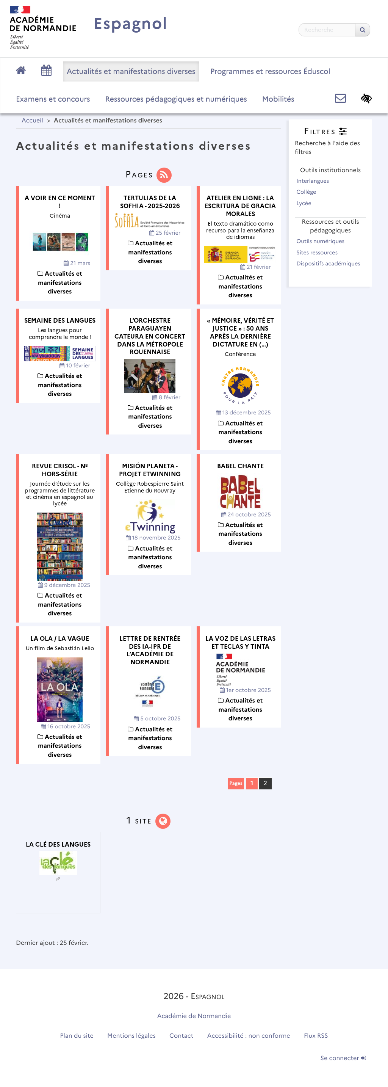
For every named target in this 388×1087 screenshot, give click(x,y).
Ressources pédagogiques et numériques (176, 99)
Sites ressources (320, 252)
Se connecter (343, 1058)
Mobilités (278, 99)
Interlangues (315, 180)
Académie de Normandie (194, 1016)
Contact (181, 1036)
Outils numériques (323, 241)
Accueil (32, 120)
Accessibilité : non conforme (248, 1036)
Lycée (307, 203)
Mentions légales (131, 1036)
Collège (309, 191)
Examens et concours (53, 99)
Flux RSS (316, 1036)
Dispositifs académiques (328, 267)
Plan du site (76, 1036)
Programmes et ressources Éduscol (270, 71)
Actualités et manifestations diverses (131, 71)
